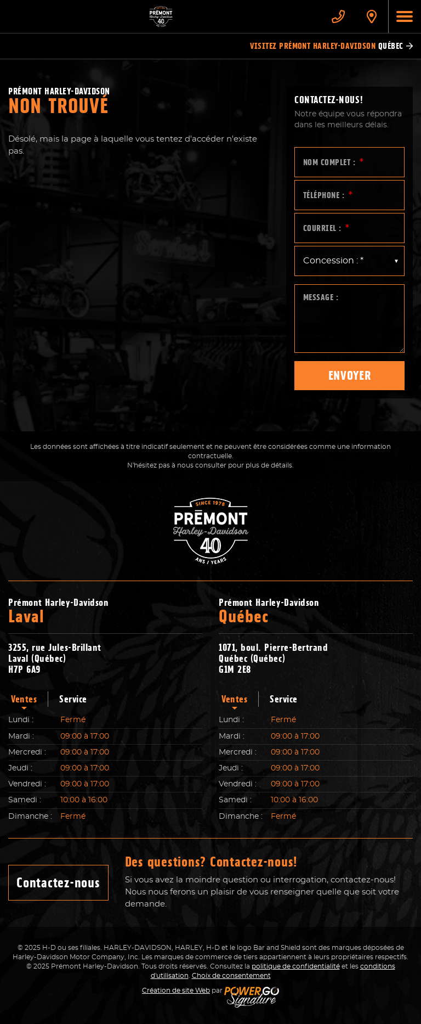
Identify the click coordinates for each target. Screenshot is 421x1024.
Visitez (331, 46)
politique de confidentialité (296, 966)
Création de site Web (176, 990)
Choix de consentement (231, 975)
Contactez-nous (58, 882)
